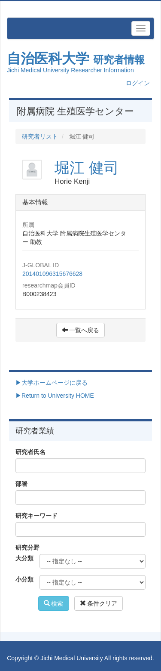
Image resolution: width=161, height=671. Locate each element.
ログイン (138, 83)
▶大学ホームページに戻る (51, 382)
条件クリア (99, 603)
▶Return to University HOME (54, 395)
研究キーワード (36, 515)
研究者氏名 (30, 451)
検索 (54, 603)
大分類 (24, 558)
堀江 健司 (87, 167)
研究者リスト (40, 136)
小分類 (24, 579)
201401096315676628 (52, 273)
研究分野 (27, 547)
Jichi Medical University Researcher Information (70, 70)
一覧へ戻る (81, 330)
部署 (21, 483)
